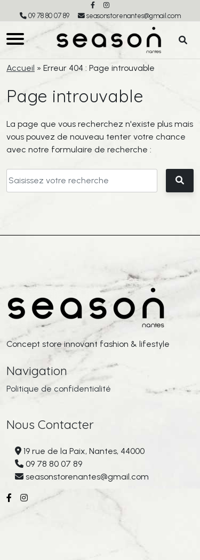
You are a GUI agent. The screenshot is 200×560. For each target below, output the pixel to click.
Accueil (20, 68)
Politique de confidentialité (58, 389)
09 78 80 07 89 (48, 16)
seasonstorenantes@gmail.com (133, 16)
